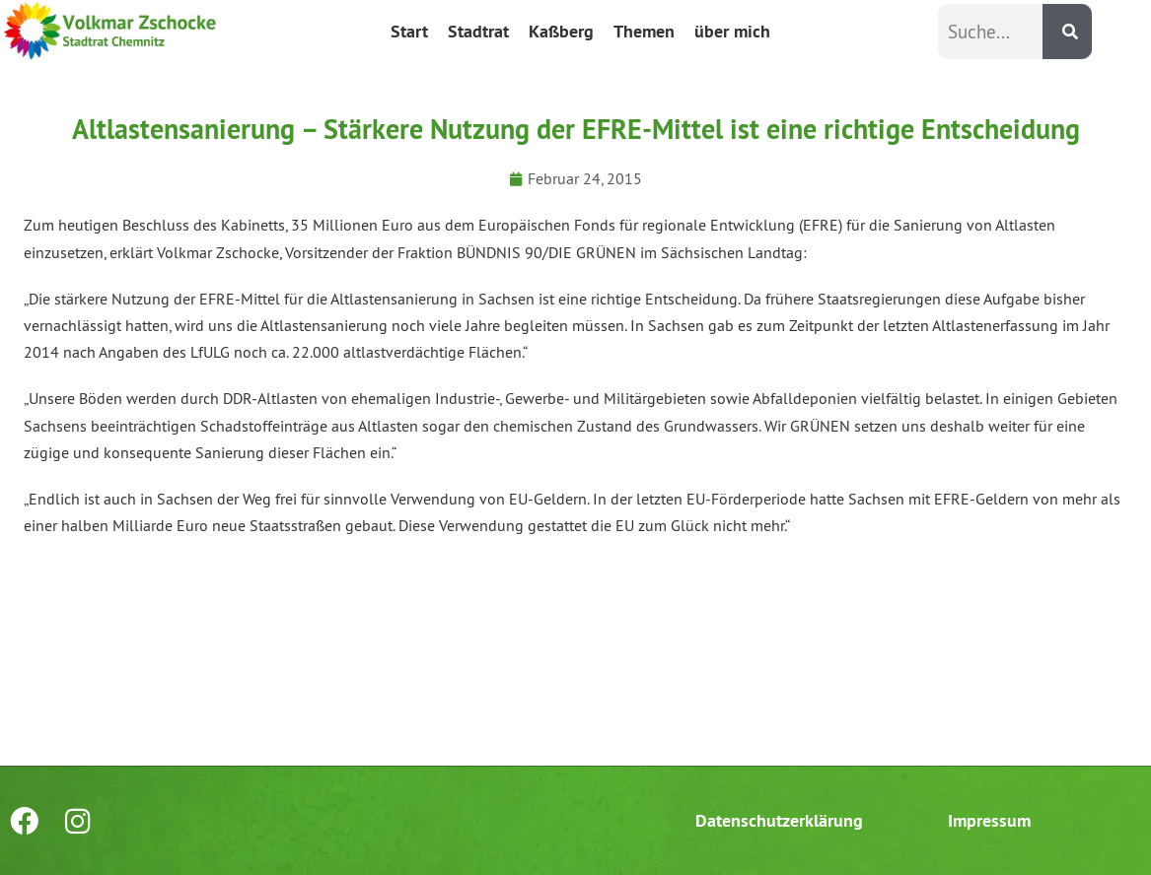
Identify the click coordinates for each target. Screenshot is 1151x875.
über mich (732, 31)
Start (409, 31)
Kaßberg (561, 31)
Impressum (989, 820)
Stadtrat (478, 31)
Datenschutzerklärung (779, 820)
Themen (644, 31)
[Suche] (1067, 31)
